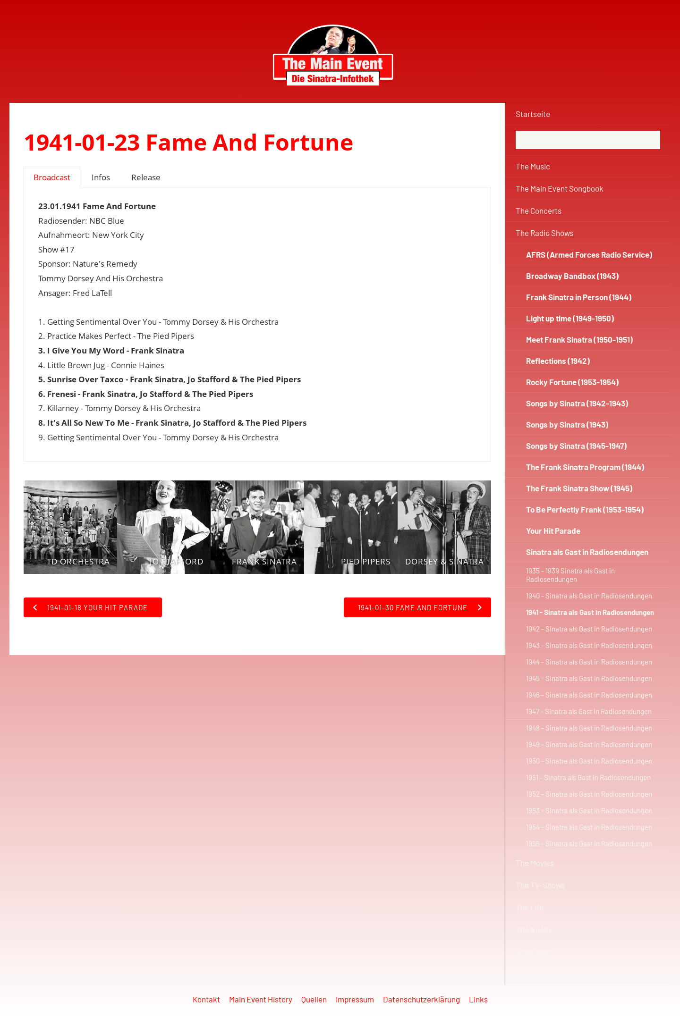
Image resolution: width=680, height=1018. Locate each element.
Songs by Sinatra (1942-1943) (577, 403)
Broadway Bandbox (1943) (572, 275)
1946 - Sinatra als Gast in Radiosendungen (589, 694)
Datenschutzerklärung (421, 999)
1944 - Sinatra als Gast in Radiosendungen (589, 661)
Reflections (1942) (558, 360)
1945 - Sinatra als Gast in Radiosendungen (589, 678)
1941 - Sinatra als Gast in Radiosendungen (590, 612)
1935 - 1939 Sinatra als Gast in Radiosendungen (570, 574)
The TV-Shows (540, 885)
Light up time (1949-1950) (570, 318)
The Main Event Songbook (560, 188)
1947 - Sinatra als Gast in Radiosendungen (589, 711)
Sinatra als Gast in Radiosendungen (587, 551)
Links (478, 999)
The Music (533, 166)
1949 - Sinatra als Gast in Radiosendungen (589, 744)
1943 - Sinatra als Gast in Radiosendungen (589, 645)
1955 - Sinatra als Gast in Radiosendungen (589, 843)
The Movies (535, 862)
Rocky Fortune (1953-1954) (572, 382)
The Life (530, 907)
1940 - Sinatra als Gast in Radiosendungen (589, 595)
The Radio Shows (544, 232)
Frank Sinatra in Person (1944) (578, 297)
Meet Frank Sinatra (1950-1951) (579, 339)
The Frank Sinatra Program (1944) (585, 466)
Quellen (314, 999)
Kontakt (206, 999)
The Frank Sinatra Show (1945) (579, 488)
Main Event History (260, 999)
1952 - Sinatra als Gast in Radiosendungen (589, 794)
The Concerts (538, 210)
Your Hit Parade (553, 530)
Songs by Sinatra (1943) (567, 424)
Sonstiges (533, 951)
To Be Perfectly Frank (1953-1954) (585, 509)
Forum (527, 973)
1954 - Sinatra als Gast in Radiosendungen (589, 827)
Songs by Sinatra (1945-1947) (576, 445)
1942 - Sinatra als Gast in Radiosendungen (589, 628)
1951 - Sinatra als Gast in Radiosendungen (588, 777)
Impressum (355, 999)
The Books (534, 929)
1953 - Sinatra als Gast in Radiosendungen (589, 810)
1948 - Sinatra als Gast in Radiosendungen (589, 728)
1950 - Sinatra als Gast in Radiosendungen (589, 761)
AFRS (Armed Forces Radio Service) (589, 254)
